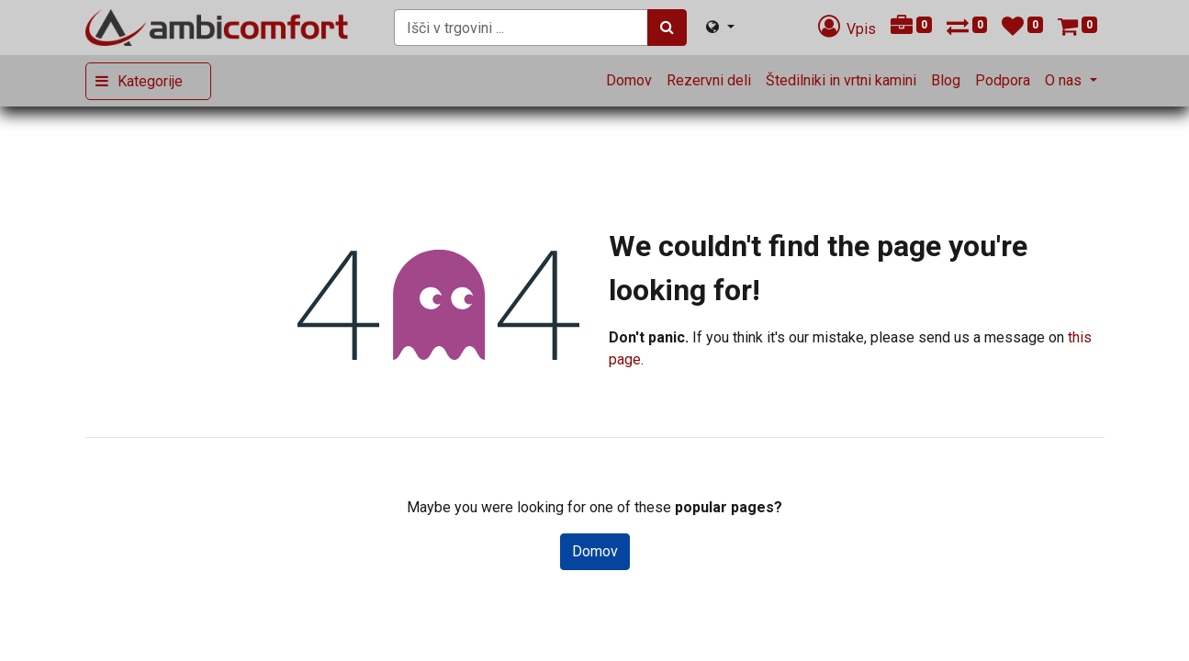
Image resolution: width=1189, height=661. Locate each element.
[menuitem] (629, 80)
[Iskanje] (667, 27)
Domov (595, 551)
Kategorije (150, 81)
